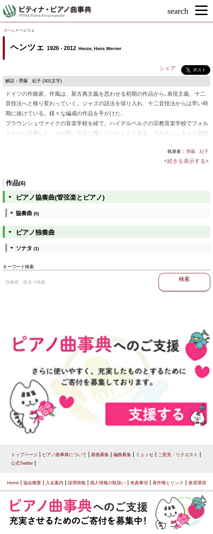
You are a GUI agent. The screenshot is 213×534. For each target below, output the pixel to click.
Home (13, 482)
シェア (167, 68)
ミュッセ (144, 454)
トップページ (24, 454)
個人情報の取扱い (108, 482)
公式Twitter (22, 463)
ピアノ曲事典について (64, 454)
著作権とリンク (168, 482)
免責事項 (139, 482)
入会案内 (54, 482)
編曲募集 (122, 454)
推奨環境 (197, 482)
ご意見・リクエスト (178, 454)
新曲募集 (100, 454)
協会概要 (32, 482)
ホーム (9, 30)
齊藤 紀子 (197, 151)
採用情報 (77, 482)
